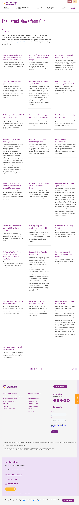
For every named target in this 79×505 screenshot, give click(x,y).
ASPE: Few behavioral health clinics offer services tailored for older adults (13, 186)
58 (41, 369)
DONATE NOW (60, 386)
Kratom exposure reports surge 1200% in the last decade (12, 228)
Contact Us (31, 411)
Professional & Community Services (13, 396)
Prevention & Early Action (10, 398)
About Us (5, 406)
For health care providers (34, 393)
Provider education (33, 406)
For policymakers (32, 396)
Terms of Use (20, 449)
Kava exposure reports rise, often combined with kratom (39, 186)
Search (73, 8)
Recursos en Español (9, 408)
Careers (30, 408)
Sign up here (21, 42)
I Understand (68, 500)
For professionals (32, 401)
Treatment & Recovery (9, 401)
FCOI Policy (26, 449)
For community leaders (34, 398)
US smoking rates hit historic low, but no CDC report (64, 254)
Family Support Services (10, 393)
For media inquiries (33, 403)
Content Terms (6, 449)
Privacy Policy (13, 449)
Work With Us (6, 403)
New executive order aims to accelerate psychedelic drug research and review (12, 58)
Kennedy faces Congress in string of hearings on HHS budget (39, 58)
